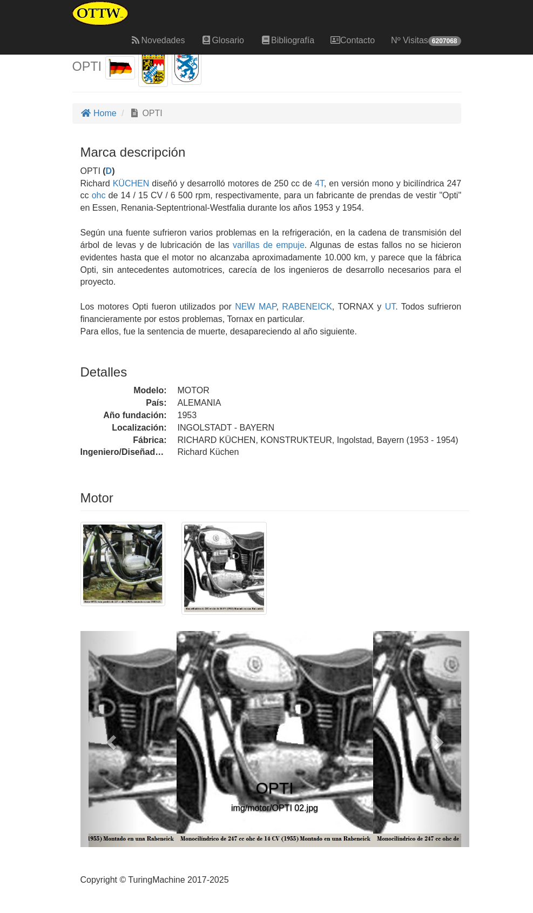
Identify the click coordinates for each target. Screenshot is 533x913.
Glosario (222, 40)
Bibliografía (287, 40)
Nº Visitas (426, 41)
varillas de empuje (269, 245)
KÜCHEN (130, 183)
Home (98, 113)
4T (319, 183)
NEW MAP (254, 306)
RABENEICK (305, 306)
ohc (99, 195)
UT (388, 306)
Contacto (352, 40)
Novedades (157, 40)
